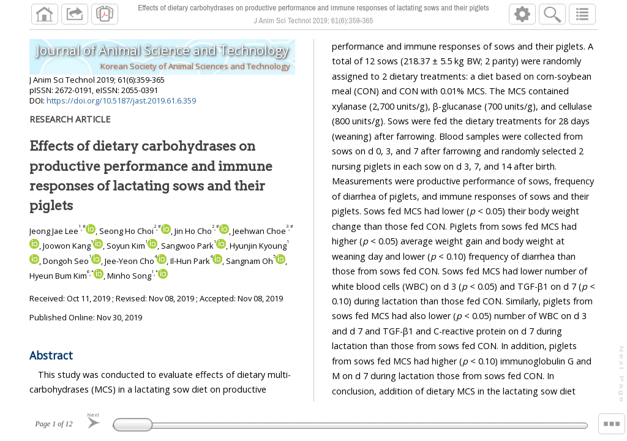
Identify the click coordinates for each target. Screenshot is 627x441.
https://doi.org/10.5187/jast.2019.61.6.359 (121, 100)
